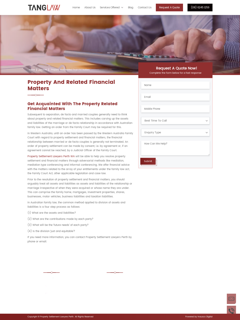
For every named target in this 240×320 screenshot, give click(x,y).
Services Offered (110, 7)
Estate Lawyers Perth (170, 297)
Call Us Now (231, 311)
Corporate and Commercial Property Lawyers (127, 299)
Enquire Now (231, 299)
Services (43, 69)
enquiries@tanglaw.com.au (65, 293)
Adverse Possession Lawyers (127, 279)
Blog (130, 7)
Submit (148, 161)
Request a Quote (169, 7)
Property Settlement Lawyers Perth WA (51, 156)
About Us (89, 7)
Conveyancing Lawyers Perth (175, 288)
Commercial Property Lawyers (128, 288)
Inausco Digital (205, 316)
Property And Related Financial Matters (70, 69)
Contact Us (144, 7)
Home (76, 7)
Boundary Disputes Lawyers (174, 279)
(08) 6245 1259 (200, 7)
